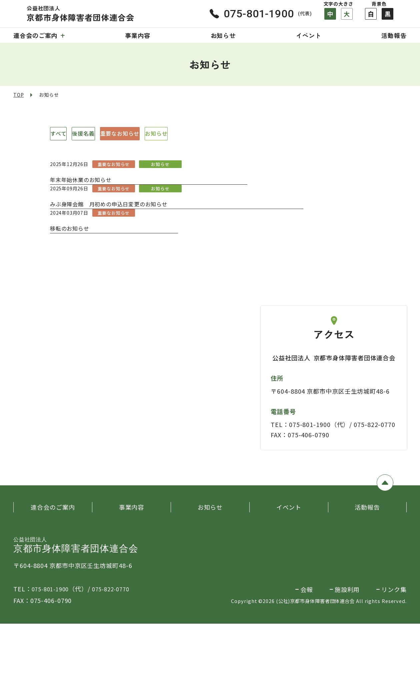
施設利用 (347, 655)
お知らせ (223, 35)
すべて (71, 133)
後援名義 (123, 133)
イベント (308, 35)
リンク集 (394, 655)
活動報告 (394, 35)
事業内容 (137, 35)
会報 (306, 655)
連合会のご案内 (39, 35)
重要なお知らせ (187, 133)
